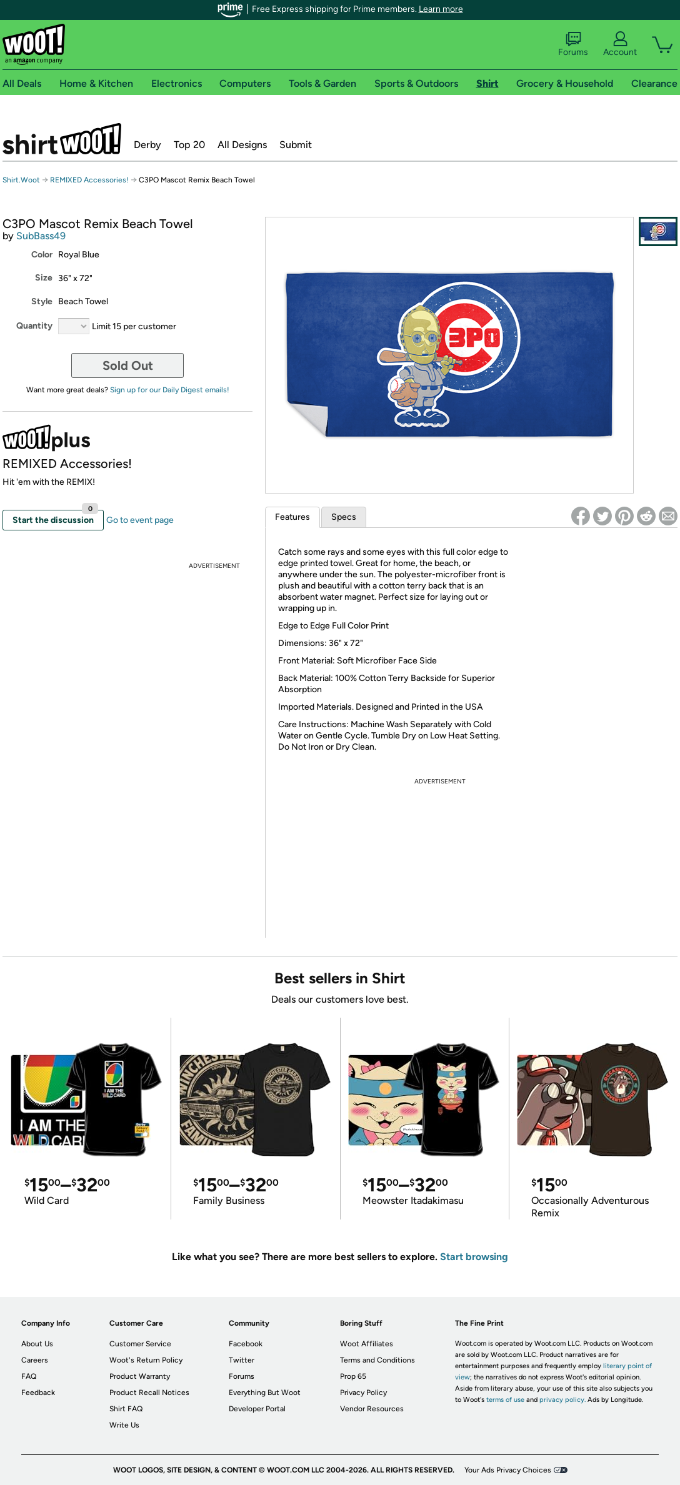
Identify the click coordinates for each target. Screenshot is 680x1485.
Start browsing (474, 1257)
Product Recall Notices (149, 1392)
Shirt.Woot (61, 138)
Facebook (245, 1343)
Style (41, 301)
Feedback (38, 1392)
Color (41, 254)
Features (292, 517)
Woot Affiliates (366, 1343)
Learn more (441, 9)
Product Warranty (139, 1376)
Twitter (241, 1360)
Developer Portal (257, 1408)
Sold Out (127, 365)
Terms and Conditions (377, 1360)
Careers (34, 1360)
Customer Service (140, 1343)
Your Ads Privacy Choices (507, 1470)
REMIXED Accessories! (89, 180)
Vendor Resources (372, 1408)
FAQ (28, 1376)
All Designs (242, 145)
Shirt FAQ (125, 1408)
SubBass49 (41, 236)
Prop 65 (353, 1376)
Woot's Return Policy (145, 1360)
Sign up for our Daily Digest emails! (169, 389)
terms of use (505, 1400)
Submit (295, 145)
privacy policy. (562, 1400)
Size (43, 277)
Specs (343, 517)
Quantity (34, 325)
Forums (573, 44)
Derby (147, 145)
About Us (37, 1343)
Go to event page (140, 520)
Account (620, 44)
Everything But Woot (265, 1392)
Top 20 (189, 145)
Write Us (124, 1425)
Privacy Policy (363, 1392)
